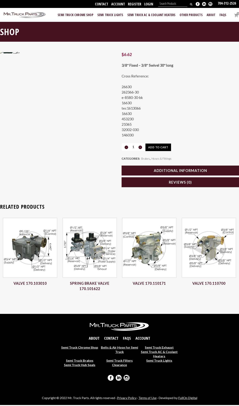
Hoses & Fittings (161, 159)
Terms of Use (147, 399)
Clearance (119, 366)
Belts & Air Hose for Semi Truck (119, 350)
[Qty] (133, 147)
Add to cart (160, 147)
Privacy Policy (126, 399)
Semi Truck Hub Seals (79, 366)
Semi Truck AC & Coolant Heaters (159, 355)
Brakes (145, 159)
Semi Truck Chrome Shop (79, 348)
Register (134, 4)
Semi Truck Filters (119, 361)
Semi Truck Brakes (79, 361)
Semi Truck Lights (159, 361)
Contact (101, 4)
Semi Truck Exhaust (159, 348)
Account (118, 4)
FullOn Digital (187, 399)
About (94, 339)
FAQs (127, 339)
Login (148, 4)
